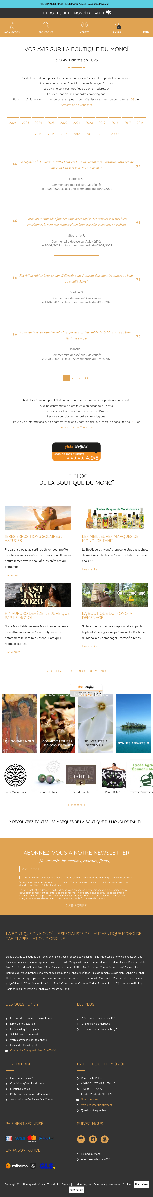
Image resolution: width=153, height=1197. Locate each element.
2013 (64, 134)
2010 (102, 134)
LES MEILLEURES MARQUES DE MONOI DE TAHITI (110, 538)
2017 (127, 123)
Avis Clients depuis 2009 (95, 1159)
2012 (76, 134)
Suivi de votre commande (24, 1034)
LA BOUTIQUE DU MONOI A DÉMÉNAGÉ (107, 615)
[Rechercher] (46, 25)
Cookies (127, 1184)
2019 (102, 123)
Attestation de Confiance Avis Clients (31, 1099)
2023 (51, 123)
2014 (51, 134)
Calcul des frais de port (23, 1045)
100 (86, 378)
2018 (114, 123)
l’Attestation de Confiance (76, 104)
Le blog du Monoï (91, 1154)
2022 (64, 123)
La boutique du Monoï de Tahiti (73, 13)
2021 (76, 123)
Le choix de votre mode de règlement (31, 1018)
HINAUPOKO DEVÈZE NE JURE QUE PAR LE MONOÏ (37, 615)
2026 (13, 123)
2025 (25, 123)
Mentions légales (20, 1089)
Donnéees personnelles (107, 1184)
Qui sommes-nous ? (21, 1078)
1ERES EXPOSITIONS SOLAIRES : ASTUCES (33, 538)
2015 (38, 134)
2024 (38, 123)
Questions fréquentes (93, 1110)
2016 (140, 123)
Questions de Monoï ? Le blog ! (99, 1029)
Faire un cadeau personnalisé (98, 1018)
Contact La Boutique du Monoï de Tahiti (33, 1050)
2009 (115, 134)
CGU (133, 99)
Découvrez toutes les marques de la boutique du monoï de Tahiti (76, 821)
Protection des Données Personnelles (31, 1094)
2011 (89, 134)
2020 (89, 123)
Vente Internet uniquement (96, 1105)
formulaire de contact (93, 898)
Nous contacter (90, 1099)
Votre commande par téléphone (28, 1040)
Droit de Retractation (22, 1024)
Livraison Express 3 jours (24, 1029)
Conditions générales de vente (27, 1083)
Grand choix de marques (95, 1024)
